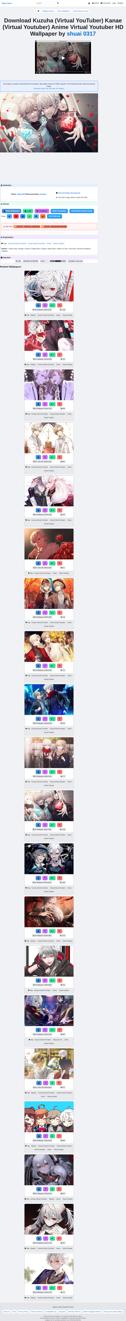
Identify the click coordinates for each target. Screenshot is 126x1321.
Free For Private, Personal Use (69, 193)
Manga (21, 249)
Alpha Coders (7, 3)
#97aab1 (63, 261)
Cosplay (43, 249)
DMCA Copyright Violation (92, 1312)
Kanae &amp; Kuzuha (80, 11)
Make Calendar (59, 211)
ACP (6, 226)
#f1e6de (47, 261)
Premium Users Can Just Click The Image (49, 88)
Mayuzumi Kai (57, 1039)
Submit (95, 3)
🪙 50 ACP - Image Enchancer (54, 226)
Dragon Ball (35, 249)
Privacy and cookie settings (113, 1312)
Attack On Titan (62, 249)
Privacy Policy (23, 1312)
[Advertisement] (49, 167)
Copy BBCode (54, 216)
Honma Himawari (39, 1149)
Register (120, 3)
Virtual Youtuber (58, 243)
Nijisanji (4, 251)
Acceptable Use (51, 1312)
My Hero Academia (84, 249)
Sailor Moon (51, 249)
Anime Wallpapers (63, 11)
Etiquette (62, 1312)
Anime (49, 243)
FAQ (14, 1312)
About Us (7, 1312)
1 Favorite (41, 211)
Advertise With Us (74, 1312)
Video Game (13, 249)
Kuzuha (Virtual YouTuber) (17, 243)
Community (105, 3)
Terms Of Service (37, 1312)
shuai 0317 (81, 33)
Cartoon (27, 249)
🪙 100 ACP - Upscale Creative (27, 226)
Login (114, 3)
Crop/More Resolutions (81, 211)
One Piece (72, 249)
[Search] (57, 3)
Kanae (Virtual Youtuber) (36, 243)
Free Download (11, 211)
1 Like (28, 211)
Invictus (43, 194)
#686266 (52, 261)
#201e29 (58, 261)
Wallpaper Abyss (48, 11)
